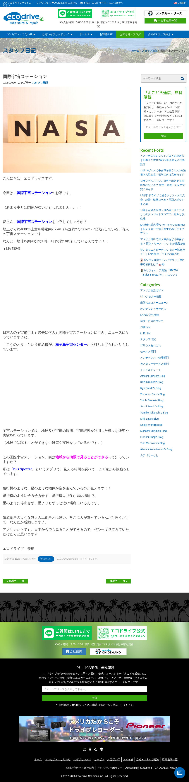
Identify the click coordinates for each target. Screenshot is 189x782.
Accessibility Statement (138, 767)
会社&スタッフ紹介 (160, 34)
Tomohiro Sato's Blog (152, 394)
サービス (86, 34)
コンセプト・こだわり (20, 34)
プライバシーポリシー (110, 767)
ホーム (135, 50)
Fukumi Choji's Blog (151, 437)
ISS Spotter (22, 469)
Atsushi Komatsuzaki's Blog (156, 449)
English (180, 2)
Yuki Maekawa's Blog (152, 443)
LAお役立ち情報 (149, 314)
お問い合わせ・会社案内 (80, 767)
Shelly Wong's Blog (151, 424)
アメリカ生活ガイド (152, 290)
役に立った (45, 559)
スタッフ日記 (149, 50)
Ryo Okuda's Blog (150, 388)
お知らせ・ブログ (130, 34)
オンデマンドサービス (153, 308)
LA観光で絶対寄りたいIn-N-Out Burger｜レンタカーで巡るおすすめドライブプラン (162, 229)
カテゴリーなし (149, 455)
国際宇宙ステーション (34, 222)
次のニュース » (119, 581)
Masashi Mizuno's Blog (153, 430)
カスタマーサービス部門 (154, 363)
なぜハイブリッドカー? (57, 34)
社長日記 (145, 333)
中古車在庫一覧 (165, 20)
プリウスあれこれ (150, 345)
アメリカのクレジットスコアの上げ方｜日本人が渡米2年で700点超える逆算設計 (162, 160)
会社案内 (74, 651)
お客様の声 (106, 34)
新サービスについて (152, 320)
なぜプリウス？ (82, 759)
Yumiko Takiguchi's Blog (154, 412)
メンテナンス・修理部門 (154, 357)
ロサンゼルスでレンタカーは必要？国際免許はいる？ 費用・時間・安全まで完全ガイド (162, 185)
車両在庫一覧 (170, 759)
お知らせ (145, 327)
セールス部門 (148, 351)
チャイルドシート (150, 369)
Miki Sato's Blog (149, 418)
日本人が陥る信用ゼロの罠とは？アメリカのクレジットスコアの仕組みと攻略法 (162, 214)
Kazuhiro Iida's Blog (151, 382)
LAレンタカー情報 (150, 296)
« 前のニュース (15, 581)
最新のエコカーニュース (154, 302)
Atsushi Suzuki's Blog (152, 375)
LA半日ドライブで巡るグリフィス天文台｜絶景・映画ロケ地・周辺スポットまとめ (162, 199)
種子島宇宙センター (71, 344)
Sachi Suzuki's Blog (151, 406)
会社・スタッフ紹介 (147, 759)
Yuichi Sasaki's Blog (151, 400)
